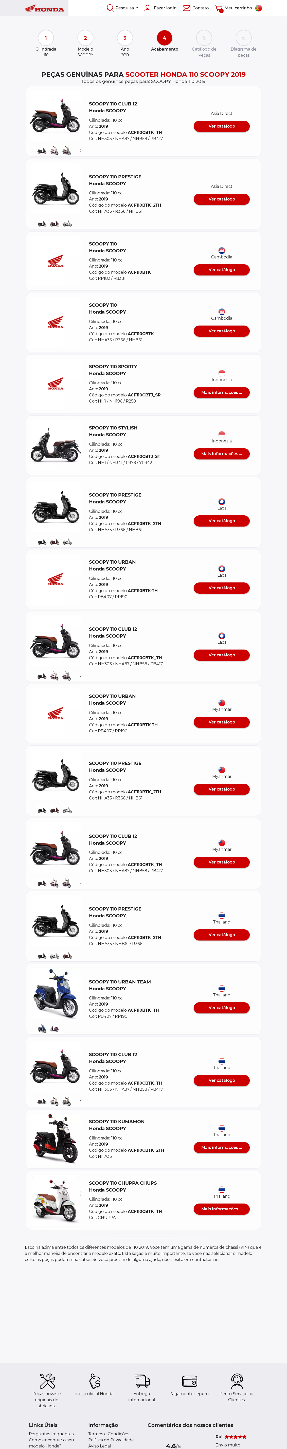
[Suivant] (80, 150)
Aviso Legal (99, 1446)
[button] (55, 115)
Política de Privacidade (111, 1440)
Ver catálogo (222, 126)
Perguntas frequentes (51, 1433)
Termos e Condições (108, 1433)
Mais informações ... (221, 392)
